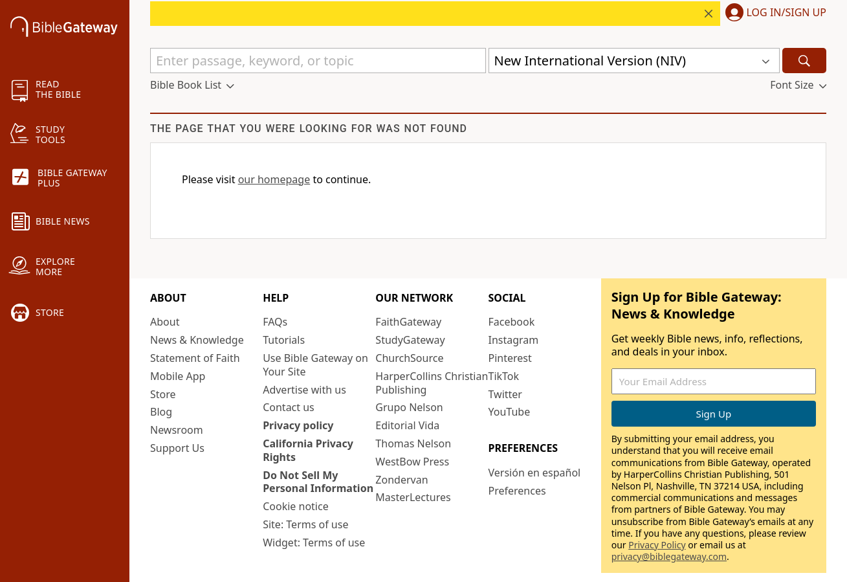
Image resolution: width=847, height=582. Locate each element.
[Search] (804, 60)
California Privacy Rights (308, 450)
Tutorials (284, 340)
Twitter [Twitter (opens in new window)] (505, 394)
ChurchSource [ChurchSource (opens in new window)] (409, 358)
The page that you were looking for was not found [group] (308, 128)
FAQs (275, 322)
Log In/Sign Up (786, 12)
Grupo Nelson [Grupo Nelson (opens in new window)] (409, 407)
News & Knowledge (197, 340)
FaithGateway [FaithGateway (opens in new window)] (408, 322)
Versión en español (535, 472)
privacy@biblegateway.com (669, 556)
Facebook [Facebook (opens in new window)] (512, 322)
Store (163, 394)
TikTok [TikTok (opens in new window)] (504, 376)
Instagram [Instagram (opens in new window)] (514, 340)
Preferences (517, 491)
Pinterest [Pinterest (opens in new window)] (510, 358)
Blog (161, 412)
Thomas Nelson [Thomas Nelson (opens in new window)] (413, 443)
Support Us (177, 448)
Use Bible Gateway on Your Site (315, 365)
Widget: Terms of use (314, 542)
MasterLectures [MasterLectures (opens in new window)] (412, 497)
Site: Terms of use (305, 524)
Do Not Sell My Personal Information (318, 482)
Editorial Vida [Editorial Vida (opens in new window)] (407, 425)
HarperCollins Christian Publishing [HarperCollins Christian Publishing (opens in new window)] (431, 383)
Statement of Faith (195, 358)
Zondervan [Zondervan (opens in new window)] (401, 480)
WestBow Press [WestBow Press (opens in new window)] (412, 461)
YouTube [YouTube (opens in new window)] (510, 412)
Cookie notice (296, 506)
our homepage (274, 179)
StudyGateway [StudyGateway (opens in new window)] (410, 340)
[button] (773, 13)
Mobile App (177, 376)
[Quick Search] (318, 60)
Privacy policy (298, 425)
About (164, 322)
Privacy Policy (656, 545)
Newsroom (176, 430)
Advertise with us (304, 390)
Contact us (288, 407)
